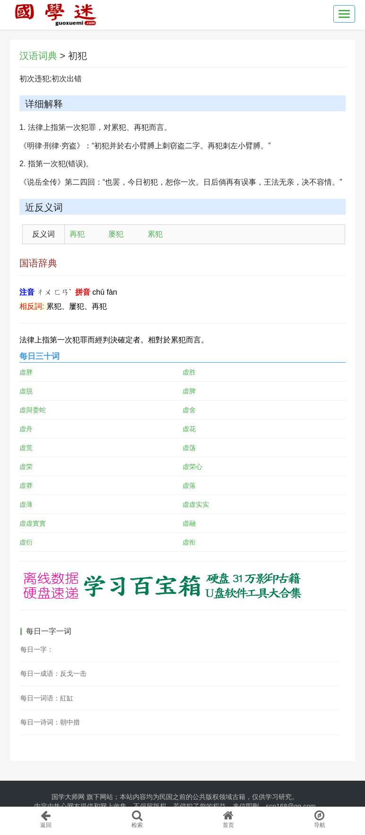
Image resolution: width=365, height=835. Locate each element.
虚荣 (26, 466)
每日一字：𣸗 (36, 649)
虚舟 (26, 429)
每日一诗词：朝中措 (50, 722)
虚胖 (26, 372)
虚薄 (26, 504)
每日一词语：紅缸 (46, 698)
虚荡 (189, 448)
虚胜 (189, 372)
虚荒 (26, 448)
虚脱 (26, 391)
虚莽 (26, 485)
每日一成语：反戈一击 (53, 673)
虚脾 (189, 391)
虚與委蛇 (32, 410)
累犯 (155, 234)
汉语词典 (38, 56)
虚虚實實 (32, 523)
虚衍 (26, 542)
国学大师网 (68, 797)
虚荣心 (192, 466)
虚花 (189, 429)
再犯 (77, 234)
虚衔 (189, 542)
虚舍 (189, 410)
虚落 (189, 485)
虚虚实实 (195, 504)
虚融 (189, 523)
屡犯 (115, 234)
